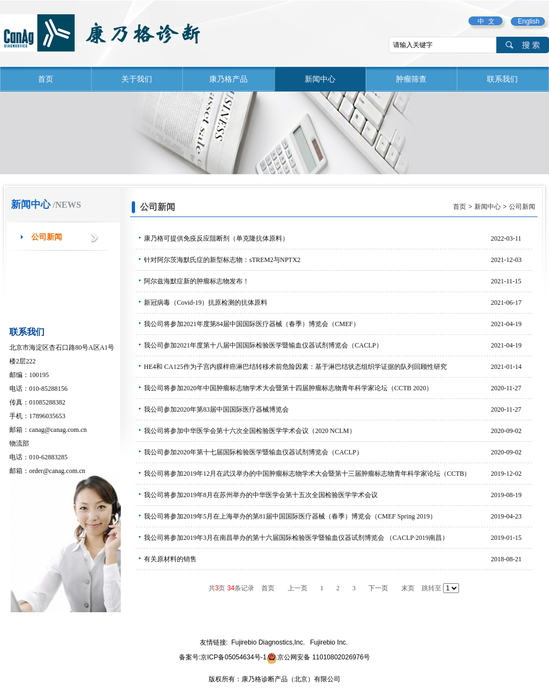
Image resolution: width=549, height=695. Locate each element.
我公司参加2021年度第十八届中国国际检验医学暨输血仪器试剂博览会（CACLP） (338, 345)
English (528, 21)
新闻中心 (320, 79)
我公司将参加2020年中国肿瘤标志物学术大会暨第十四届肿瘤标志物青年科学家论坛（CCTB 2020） (338, 388)
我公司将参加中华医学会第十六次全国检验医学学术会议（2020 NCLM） (338, 431)
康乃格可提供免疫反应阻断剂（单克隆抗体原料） (338, 238)
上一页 (297, 588)
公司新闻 (46, 237)
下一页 (378, 588)
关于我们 (136, 79)
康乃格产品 (228, 79)
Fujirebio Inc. (329, 642)
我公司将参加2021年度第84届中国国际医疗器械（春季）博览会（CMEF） (338, 324)
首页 (45, 79)
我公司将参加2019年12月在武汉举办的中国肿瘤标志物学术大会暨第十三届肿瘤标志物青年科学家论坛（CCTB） (338, 473)
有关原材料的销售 (338, 559)
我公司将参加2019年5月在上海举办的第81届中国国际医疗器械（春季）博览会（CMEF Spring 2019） (338, 516)
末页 (407, 588)
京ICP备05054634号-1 (233, 657)
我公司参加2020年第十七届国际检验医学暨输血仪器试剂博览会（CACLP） (338, 452)
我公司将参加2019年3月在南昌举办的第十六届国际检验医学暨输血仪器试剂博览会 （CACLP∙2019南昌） (338, 538)
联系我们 (502, 79)
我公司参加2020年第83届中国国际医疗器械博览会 (338, 409)
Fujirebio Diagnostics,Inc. (268, 642)
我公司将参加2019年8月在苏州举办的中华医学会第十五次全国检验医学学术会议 (338, 495)
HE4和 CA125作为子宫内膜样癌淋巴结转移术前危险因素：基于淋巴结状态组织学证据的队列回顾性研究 (338, 367)
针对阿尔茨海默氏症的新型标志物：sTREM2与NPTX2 (338, 260)
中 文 (486, 21)
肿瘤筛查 (411, 79)
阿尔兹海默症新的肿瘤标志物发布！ (338, 281)
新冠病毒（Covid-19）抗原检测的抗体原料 (338, 302)
